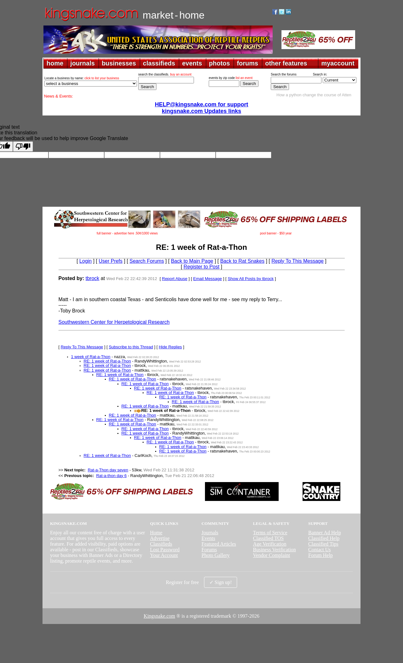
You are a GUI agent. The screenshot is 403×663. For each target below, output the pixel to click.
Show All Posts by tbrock (251, 278)
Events (208, 538)
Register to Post (201, 266)
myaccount (338, 63)
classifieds (159, 63)
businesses (119, 63)
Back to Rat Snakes (242, 261)
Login (85, 261)
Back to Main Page (192, 261)
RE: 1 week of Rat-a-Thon (107, 361)
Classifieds (161, 544)
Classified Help (323, 538)
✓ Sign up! (220, 582)
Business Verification (274, 549)
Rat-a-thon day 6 (111, 475)
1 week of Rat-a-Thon (91, 356)
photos (219, 63)
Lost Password (164, 549)
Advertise (159, 538)
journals (82, 63)
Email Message (207, 278)
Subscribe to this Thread (131, 347)
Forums (209, 549)
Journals (210, 532)
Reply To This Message (297, 261)
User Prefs (110, 261)
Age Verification (270, 544)
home (55, 63)
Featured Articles (219, 544)
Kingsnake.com (159, 616)
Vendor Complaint (271, 555)
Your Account (164, 555)
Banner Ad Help (324, 532)
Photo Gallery (216, 555)
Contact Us (319, 549)
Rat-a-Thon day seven (108, 470)
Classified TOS (268, 538)
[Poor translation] (23, 146)
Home (156, 532)
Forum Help (320, 555)
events (192, 63)
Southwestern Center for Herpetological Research (114, 322)
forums (247, 63)
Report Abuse (174, 278)
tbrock (92, 278)
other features (286, 63)
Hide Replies (170, 347)
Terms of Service (270, 532)
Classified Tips (323, 544)
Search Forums (146, 261)
